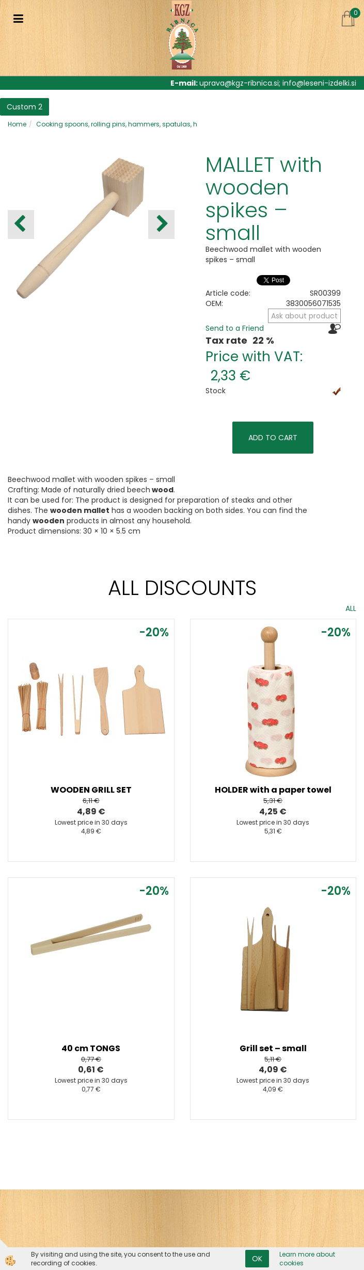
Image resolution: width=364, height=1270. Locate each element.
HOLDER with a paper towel (273, 790)
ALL (350, 608)
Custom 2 (24, 107)
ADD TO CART (272, 437)
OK (257, 1258)
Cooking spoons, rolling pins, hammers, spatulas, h (116, 124)
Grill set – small (273, 1048)
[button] (161, 224)
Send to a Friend (234, 328)
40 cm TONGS (90, 1048)
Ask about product (304, 316)
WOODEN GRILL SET (91, 790)
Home (17, 124)
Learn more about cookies (307, 1258)
